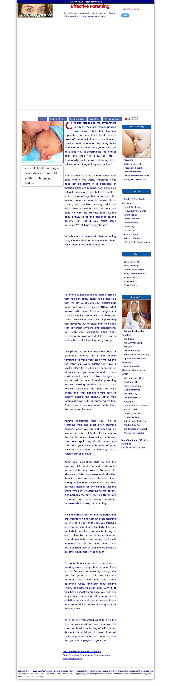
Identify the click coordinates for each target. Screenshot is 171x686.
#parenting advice (102, 655)
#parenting (73, 655)
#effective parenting (72, 658)
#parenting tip (86, 655)
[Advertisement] (85, 43)
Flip (127, 119)
